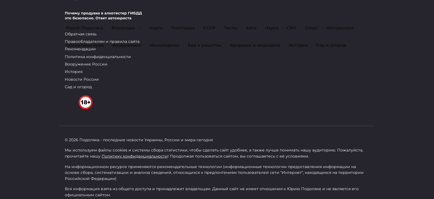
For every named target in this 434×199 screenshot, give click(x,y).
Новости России (82, 79)
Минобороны (165, 45)
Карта (155, 27)
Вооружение (126, 45)
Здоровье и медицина (255, 45)
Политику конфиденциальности (135, 156)
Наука (271, 27)
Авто (251, 27)
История (298, 45)
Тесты (230, 27)
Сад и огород (331, 45)
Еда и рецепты (204, 45)
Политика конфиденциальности (98, 56)
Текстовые (183, 27)
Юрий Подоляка (84, 27)
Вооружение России (86, 64)
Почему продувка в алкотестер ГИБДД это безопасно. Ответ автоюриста (103, 15)
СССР (209, 27)
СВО (291, 27)
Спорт (311, 27)
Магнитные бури (85, 45)
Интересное (340, 27)
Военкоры (123, 27)
